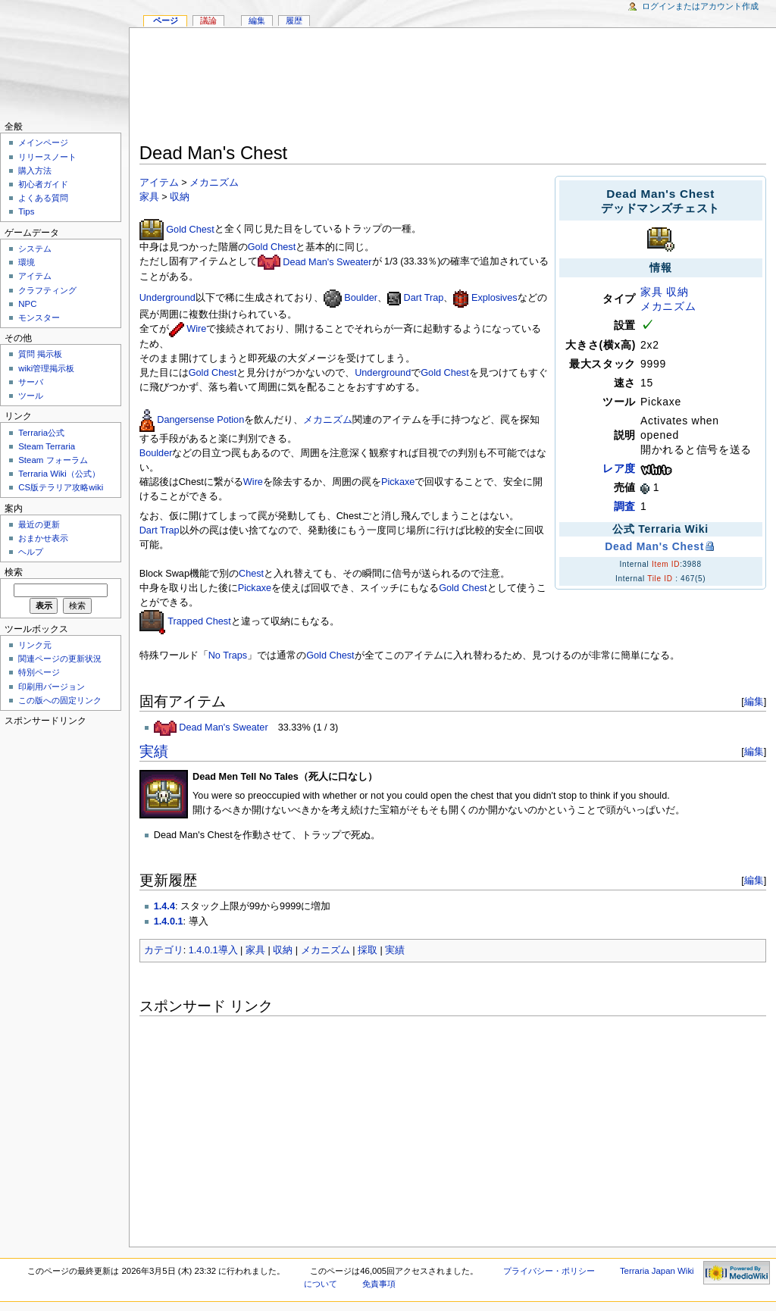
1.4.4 (164, 906)
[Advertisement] (453, 87)
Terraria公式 (41, 432)
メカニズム (668, 306)
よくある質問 (43, 197)
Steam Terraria (46, 446)
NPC (27, 303)
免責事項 (379, 1283)
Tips (26, 211)
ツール (30, 395)
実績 (153, 751)
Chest (251, 573)
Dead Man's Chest (654, 546)
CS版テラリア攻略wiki (60, 487)
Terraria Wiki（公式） (59, 473)
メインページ (43, 142)
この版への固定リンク (60, 700)
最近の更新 (39, 524)
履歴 (294, 20)
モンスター (39, 317)
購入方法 (35, 170)
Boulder (360, 298)
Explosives (494, 298)
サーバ (30, 381)
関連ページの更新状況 (60, 658)
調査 (625, 506)
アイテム (159, 182)
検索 (14, 572)
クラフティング (47, 290)
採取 (367, 950)
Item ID (666, 564)
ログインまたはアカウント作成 (700, 6)
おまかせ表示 (43, 538)
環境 (26, 262)
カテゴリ (163, 950)
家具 (651, 292)
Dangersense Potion (200, 420)
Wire (196, 329)
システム (35, 248)
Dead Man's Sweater (327, 262)
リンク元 (35, 644)
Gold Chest (190, 229)
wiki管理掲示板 (46, 368)
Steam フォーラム (52, 460)
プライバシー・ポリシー (549, 1270)
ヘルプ (30, 551)
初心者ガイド (43, 184)
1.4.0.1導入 (213, 950)
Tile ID (659, 578)
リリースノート (47, 156)
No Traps (227, 655)
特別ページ (39, 672)
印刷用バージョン (51, 686)
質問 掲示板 (40, 353)
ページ (165, 20)
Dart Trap (424, 298)
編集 (754, 701)
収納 (677, 292)
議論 (208, 20)
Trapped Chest (198, 621)
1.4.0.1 (168, 921)
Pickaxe (398, 482)
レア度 (619, 468)
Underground (167, 298)
